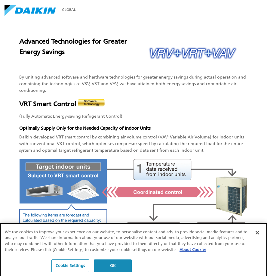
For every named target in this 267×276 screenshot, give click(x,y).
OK (113, 266)
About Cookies (193, 250)
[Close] (257, 233)
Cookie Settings (70, 266)
